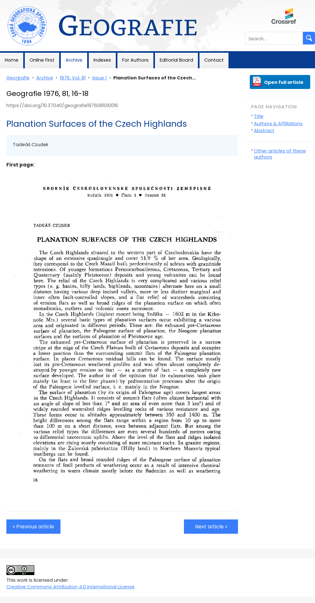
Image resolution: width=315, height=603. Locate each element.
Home (11, 60)
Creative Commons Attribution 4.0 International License (70, 587)
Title (258, 116)
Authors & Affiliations (278, 123)
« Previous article (33, 526)
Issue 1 (99, 78)
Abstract (264, 130)
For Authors (135, 60)
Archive (74, 60)
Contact (214, 60)
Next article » (211, 526)
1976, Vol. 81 (73, 78)
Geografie (11, 3)
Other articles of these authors (280, 154)
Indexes (102, 60)
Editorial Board (176, 60)
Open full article (284, 82)
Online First (42, 60)
